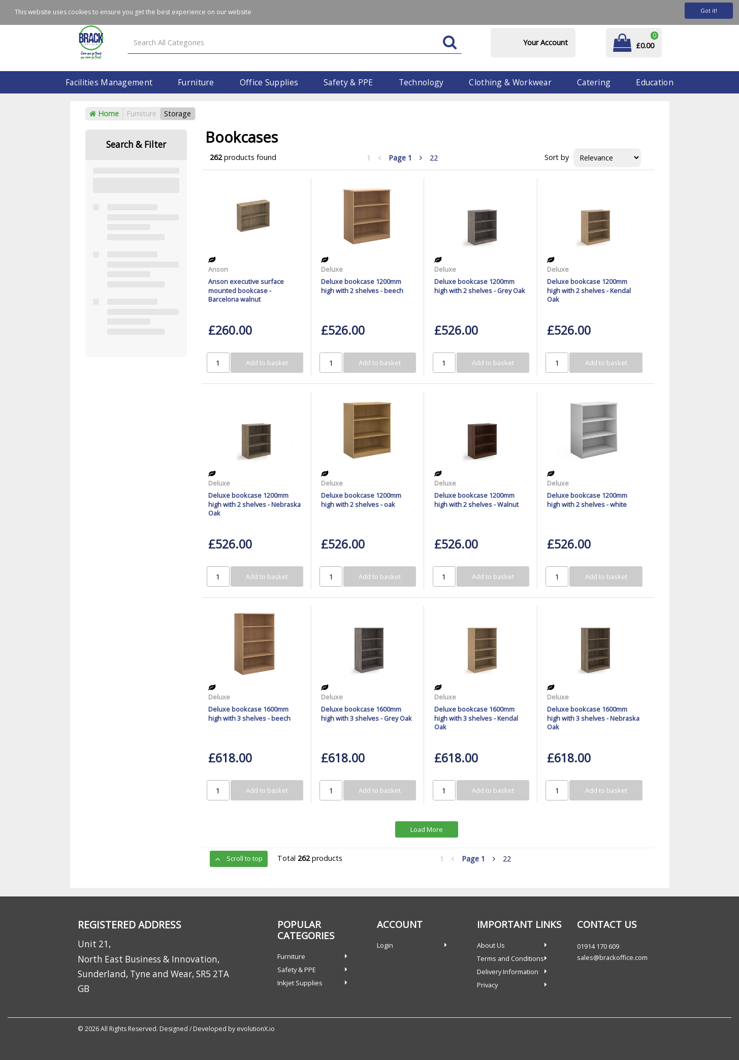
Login (385, 945)
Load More (426, 829)
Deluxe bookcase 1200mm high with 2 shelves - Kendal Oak (589, 290)
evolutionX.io (256, 1028)
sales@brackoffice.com (612, 957)
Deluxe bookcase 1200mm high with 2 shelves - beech (362, 286)
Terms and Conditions (510, 958)
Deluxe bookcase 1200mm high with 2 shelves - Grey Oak (479, 286)
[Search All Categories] (294, 43)
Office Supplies (269, 82)
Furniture (196, 82)
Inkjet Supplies (300, 982)
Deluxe (332, 269)
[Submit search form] (450, 43)
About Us (491, 945)
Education (654, 82)
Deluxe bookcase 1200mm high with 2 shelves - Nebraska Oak (254, 504)
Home (104, 113)
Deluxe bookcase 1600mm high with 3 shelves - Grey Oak (366, 713)
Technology (421, 82)
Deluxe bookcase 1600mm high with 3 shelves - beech (249, 713)
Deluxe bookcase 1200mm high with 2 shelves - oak (361, 499)
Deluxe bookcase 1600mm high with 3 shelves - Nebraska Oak (593, 717)
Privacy (487, 984)
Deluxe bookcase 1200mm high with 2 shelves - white (587, 499)
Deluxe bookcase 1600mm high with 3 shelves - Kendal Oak (476, 717)
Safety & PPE (348, 82)
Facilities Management (109, 82)
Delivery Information (507, 971)
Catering (594, 82)
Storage (177, 113)
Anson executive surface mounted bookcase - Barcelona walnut (246, 290)
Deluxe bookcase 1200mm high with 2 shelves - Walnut (476, 499)
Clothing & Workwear (510, 82)
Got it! (708, 10)
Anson (218, 269)
